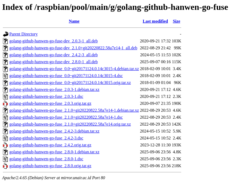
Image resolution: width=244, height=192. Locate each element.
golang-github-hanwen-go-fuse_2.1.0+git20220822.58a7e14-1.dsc (66, 117)
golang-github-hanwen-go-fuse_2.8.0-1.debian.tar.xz (54, 152)
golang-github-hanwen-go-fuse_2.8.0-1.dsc (46, 159)
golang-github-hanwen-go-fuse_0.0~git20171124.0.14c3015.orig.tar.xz (70, 82)
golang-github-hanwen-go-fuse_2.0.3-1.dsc (46, 96)
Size (176, 21)
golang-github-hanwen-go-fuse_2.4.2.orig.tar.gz (50, 145)
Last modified (155, 21)
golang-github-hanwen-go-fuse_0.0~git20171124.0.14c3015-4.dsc (66, 75)
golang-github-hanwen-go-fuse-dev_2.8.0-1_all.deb (53, 61)
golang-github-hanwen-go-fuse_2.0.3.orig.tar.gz (50, 103)
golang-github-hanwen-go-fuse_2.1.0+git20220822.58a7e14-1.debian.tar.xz (74, 110)
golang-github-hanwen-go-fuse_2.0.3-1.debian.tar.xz (54, 89)
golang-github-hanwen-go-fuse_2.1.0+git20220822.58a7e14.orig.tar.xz (70, 124)
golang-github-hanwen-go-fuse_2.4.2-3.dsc (46, 138)
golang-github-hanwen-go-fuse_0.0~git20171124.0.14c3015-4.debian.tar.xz (74, 68)
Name (74, 21)
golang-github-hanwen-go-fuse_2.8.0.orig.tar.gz (50, 165)
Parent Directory (23, 34)
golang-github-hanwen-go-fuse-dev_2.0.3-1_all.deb (53, 41)
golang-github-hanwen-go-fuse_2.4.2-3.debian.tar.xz (54, 131)
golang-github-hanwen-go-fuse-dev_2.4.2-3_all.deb (53, 55)
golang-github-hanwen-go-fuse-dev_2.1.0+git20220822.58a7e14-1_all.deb (73, 48)
